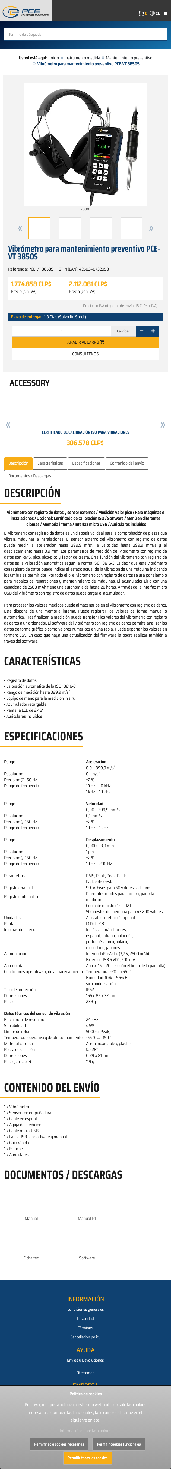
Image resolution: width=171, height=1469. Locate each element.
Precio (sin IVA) (23, 292)
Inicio (54, 57)
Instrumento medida (82, 57)
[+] (153, 331)
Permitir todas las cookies (87, 1458)
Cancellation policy (86, 1337)
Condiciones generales (85, 1309)
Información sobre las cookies (85, 1430)
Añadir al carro (85, 342)
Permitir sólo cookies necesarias (59, 1444)
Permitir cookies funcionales (119, 1444)
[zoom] (85, 147)
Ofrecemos (85, 1373)
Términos (85, 1328)
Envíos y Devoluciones (85, 1360)
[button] (20, 228)
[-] (141, 331)
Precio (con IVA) (82, 292)
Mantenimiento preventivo (129, 57)
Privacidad (85, 1318)
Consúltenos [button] (85, 353)
